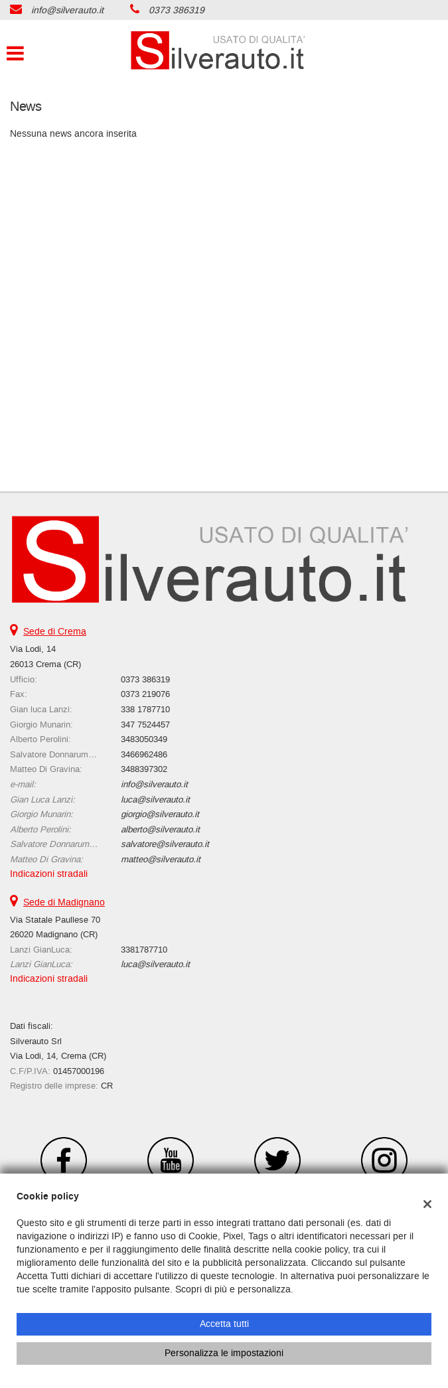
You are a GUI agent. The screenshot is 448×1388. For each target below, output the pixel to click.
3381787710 (144, 949)
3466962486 (144, 754)
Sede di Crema (54, 631)
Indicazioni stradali (49, 874)
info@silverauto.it (67, 10)
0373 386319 (176, 10)
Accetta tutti (224, 1324)
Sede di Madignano (64, 902)
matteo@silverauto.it (160, 859)
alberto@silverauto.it (160, 829)
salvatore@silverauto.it (165, 844)
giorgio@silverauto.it (160, 814)
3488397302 (144, 769)
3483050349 (144, 739)
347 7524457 (145, 724)
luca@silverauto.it (155, 799)
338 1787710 (145, 709)
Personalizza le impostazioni (224, 1353)
